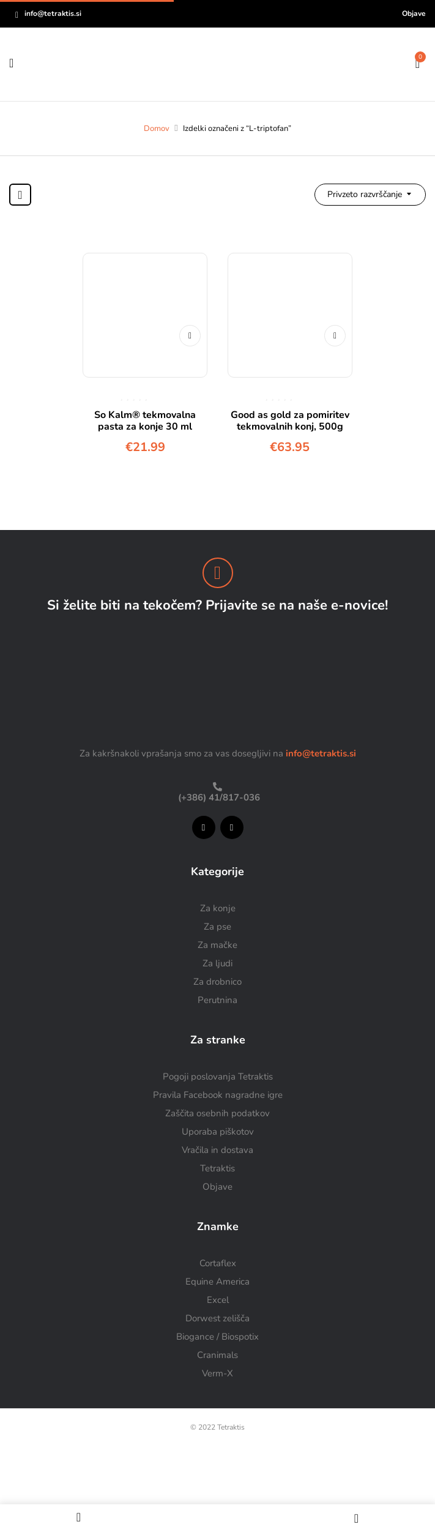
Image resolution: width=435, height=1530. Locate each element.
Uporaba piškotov (218, 1131)
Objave (414, 13)
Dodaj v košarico (190, 335)
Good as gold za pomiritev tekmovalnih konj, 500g (290, 420)
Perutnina (217, 1000)
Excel (218, 1300)
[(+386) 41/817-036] (217, 786)
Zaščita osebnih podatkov (217, 1113)
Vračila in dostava (217, 1150)
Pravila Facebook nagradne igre (218, 1095)
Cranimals (217, 1355)
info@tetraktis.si (52, 13)
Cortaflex (217, 1263)
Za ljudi (217, 963)
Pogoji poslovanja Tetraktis (218, 1076)
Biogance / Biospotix (217, 1336)
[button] (417, 62)
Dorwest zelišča (217, 1318)
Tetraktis (217, 1168)
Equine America (217, 1281)
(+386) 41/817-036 (218, 797)
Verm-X (217, 1373)
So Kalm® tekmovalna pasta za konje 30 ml (145, 420)
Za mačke (217, 945)
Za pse (217, 926)
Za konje (218, 908)
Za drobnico (217, 982)
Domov (156, 128)
